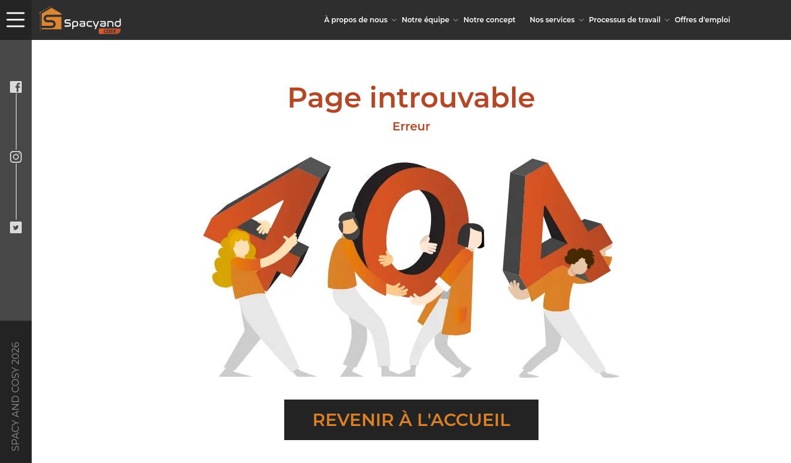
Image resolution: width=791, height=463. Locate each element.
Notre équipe (425, 19)
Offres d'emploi (703, 19)
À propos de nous (356, 19)
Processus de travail (625, 19)
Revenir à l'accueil (411, 420)
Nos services (552, 19)
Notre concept (489, 19)
